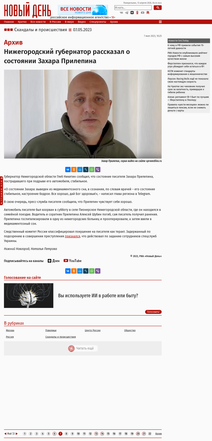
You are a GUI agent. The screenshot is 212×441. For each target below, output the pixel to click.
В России (55, 21)
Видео (82, 21)
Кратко (22, 21)
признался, (73, 236)
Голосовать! (153, 311)
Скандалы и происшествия (40, 29)
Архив (114, 21)
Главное (9, 21)
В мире (69, 21)
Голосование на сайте (22, 277)
